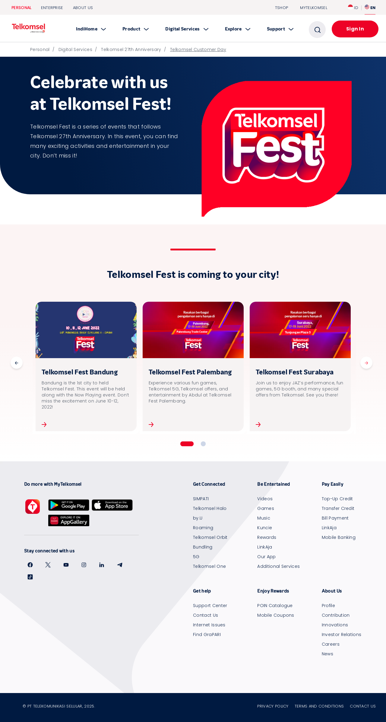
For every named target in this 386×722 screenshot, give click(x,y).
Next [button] (366, 363)
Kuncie (264, 528)
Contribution (336, 615)
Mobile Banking (339, 537)
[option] (86, 366)
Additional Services (278, 566)
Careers (331, 644)
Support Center (210, 606)
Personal (21, 8)
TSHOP (281, 8)
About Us (83, 8)
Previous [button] (17, 363)
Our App (266, 557)
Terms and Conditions (319, 706)
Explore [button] (237, 29)
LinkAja (264, 547)
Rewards (266, 537)
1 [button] (187, 443)
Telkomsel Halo (209, 508)
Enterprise (52, 8)
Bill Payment (335, 518)
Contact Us (205, 615)
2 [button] (203, 443)
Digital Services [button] (186, 29)
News (327, 654)
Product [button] (135, 29)
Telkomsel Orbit (210, 537)
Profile (328, 606)
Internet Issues (209, 625)
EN (370, 8)
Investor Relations (342, 634)
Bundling (203, 547)
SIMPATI (201, 499)
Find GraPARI (207, 634)
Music (263, 518)
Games (265, 508)
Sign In (355, 28)
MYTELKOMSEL (313, 8)
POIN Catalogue (275, 606)
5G (196, 557)
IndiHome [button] (91, 29)
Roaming (203, 528)
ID (353, 8)
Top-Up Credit (337, 499)
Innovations (335, 625)
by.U (197, 518)
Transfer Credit (338, 508)
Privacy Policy (272, 706)
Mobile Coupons (275, 615)
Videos (265, 499)
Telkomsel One (209, 566)
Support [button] (280, 29)
